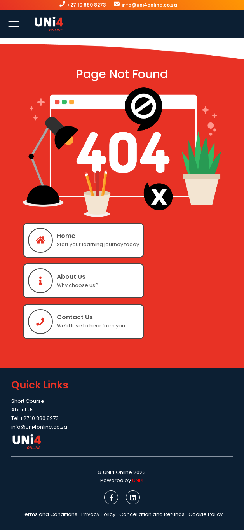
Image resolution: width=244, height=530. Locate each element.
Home (66, 235)
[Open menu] (13, 24)
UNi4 (138, 480)
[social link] (111, 497)
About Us (71, 276)
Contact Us (75, 317)
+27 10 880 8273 (86, 5)
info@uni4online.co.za (149, 5)
